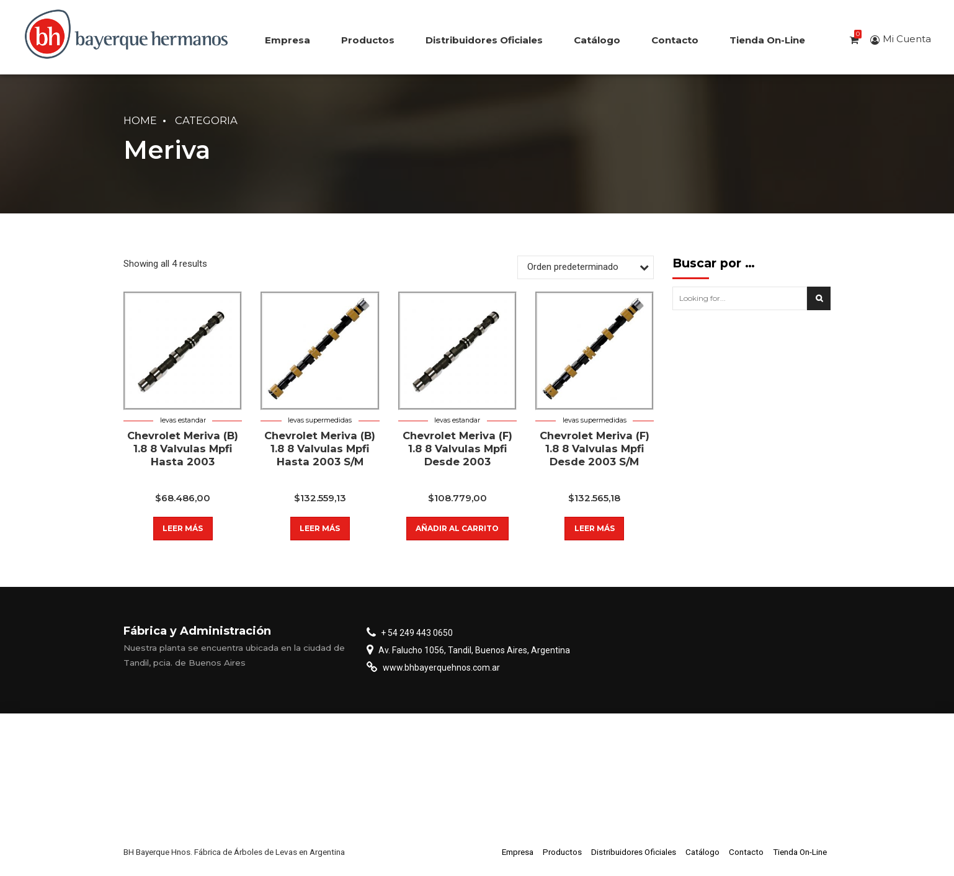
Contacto (674, 40)
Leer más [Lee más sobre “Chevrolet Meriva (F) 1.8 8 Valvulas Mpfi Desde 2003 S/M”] (594, 528)
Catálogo (597, 40)
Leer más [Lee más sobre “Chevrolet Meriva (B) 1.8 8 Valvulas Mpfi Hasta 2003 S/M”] (320, 528)
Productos (368, 40)
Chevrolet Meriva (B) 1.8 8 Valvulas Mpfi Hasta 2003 (182, 448)
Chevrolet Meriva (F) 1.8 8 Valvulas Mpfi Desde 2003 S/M (594, 448)
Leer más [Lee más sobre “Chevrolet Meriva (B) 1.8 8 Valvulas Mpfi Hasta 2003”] (183, 528)
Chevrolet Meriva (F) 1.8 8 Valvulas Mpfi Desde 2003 (457, 448)
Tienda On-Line (767, 40)
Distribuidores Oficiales (484, 40)
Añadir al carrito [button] (457, 528)
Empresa (287, 40)
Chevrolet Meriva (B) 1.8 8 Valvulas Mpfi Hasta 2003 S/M (319, 448)
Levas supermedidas (320, 420)
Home (140, 120)
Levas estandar (183, 420)
